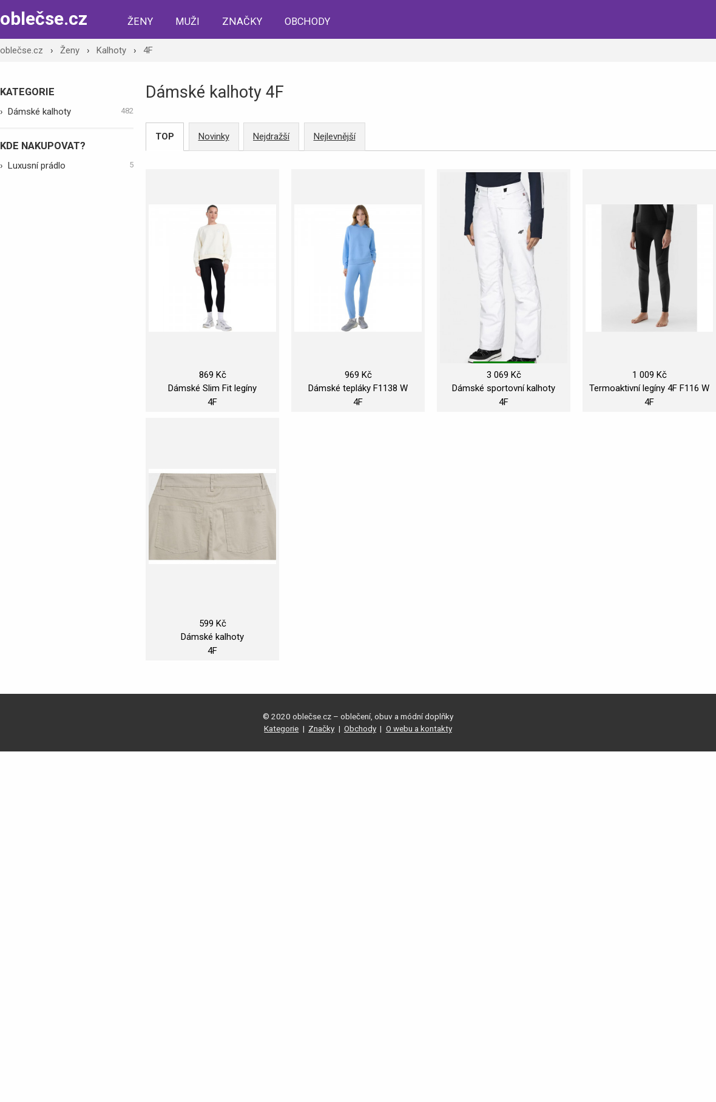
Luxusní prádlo (71, 165)
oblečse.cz (43, 18)
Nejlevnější (335, 136)
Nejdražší (271, 136)
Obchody (307, 21)
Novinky (213, 136)
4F (148, 50)
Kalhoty (111, 50)
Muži (187, 21)
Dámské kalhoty (71, 111)
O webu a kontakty (419, 728)
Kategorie (281, 728)
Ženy (140, 21)
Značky (242, 21)
